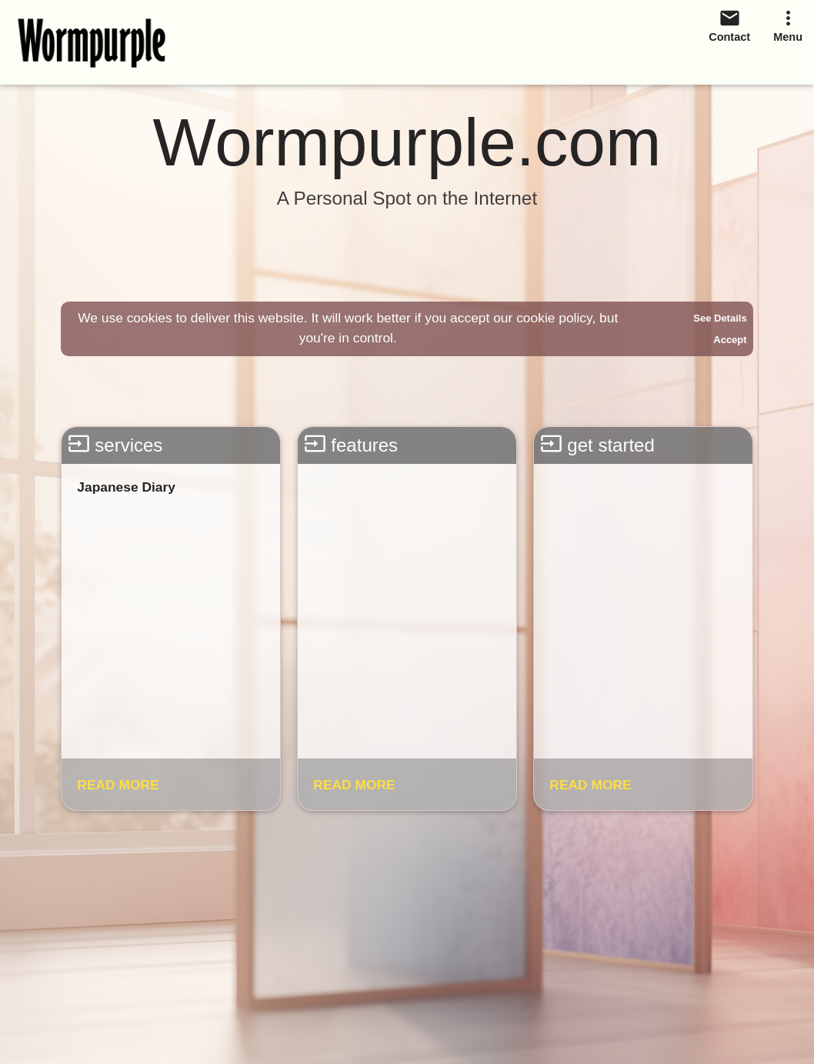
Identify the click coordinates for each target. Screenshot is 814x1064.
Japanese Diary (126, 487)
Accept (729, 339)
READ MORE (117, 784)
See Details (719, 318)
